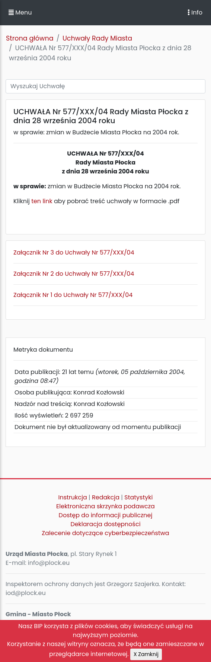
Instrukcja (72, 497)
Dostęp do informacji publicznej (106, 515)
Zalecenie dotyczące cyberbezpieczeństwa (105, 533)
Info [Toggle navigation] (195, 12)
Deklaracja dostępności (105, 524)
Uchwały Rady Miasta (97, 38)
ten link (41, 201)
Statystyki (138, 497)
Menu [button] (20, 12)
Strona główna (30, 38)
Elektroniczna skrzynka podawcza (105, 506)
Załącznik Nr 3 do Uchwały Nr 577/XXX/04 (73, 252)
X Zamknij (146, 654)
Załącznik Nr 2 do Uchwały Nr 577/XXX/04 (73, 273)
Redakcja (105, 497)
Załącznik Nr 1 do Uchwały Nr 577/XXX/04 (72, 295)
